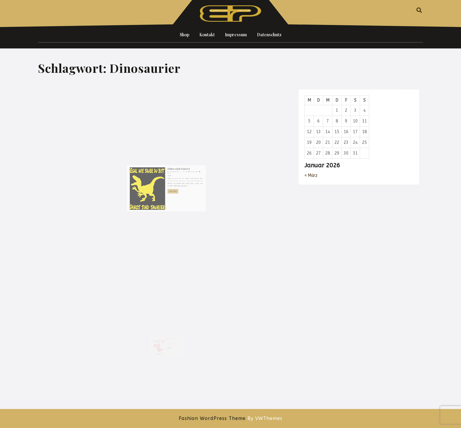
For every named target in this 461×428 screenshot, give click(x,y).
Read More (171, 197)
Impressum (236, 34)
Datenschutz (269, 34)
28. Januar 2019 (169, 337)
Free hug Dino (170, 336)
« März (311, 175)
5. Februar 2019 (171, 184)
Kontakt (207, 34)
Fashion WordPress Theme (212, 418)
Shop (184, 34)
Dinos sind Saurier (174, 182)
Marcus (178, 184)
